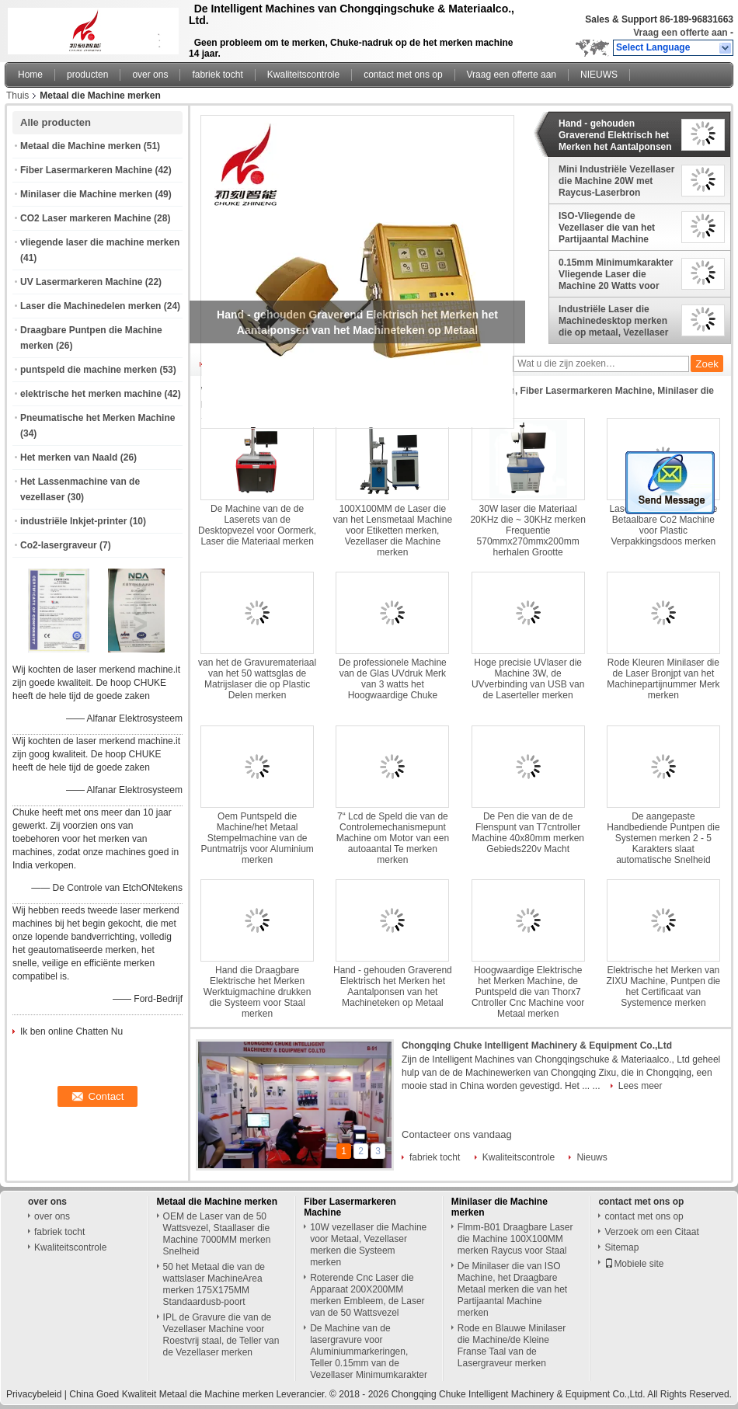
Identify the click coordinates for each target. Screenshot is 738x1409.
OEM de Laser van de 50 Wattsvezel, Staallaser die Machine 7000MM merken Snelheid (217, 1234)
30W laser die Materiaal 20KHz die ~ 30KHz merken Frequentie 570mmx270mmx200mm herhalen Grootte (527, 530)
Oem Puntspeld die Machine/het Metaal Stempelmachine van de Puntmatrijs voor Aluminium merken (256, 838)
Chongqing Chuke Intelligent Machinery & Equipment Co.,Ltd (537, 1045)
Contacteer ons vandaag (457, 1134)
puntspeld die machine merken (88, 369)
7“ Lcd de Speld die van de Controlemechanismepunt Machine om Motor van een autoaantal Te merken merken (392, 838)
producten (87, 74)
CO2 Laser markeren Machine (85, 218)
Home (30, 74)
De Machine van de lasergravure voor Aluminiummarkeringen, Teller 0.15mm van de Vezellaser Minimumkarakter (368, 1351)
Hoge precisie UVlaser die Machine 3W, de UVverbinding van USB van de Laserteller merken (528, 679)
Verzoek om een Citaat (651, 1231)
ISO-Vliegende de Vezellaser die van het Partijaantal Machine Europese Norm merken (611, 227)
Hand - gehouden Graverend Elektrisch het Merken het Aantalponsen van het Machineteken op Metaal (615, 135)
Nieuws (591, 1157)
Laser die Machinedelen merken (90, 306)
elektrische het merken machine (91, 393)
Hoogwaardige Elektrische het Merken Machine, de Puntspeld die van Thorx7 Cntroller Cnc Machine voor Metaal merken (528, 992)
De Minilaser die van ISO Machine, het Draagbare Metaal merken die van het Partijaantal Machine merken (512, 1289)
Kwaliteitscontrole (303, 74)
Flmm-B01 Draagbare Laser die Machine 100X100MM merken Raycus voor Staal (515, 1239)
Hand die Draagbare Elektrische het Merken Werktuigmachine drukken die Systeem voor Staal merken (258, 992)
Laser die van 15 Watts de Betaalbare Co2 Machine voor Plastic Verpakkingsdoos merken (663, 525)
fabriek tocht (217, 74)
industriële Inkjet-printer (73, 521)
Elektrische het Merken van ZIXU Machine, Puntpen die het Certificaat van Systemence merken (664, 986)
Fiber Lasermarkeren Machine (86, 170)
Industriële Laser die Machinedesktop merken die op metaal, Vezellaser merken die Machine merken (613, 321)
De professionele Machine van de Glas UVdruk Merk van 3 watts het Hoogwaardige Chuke (393, 679)
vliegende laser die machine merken (99, 242)
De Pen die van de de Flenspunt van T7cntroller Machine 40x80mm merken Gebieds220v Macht (528, 832)
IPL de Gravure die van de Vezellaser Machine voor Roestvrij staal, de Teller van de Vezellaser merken (221, 1335)
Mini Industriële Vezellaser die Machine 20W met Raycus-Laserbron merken (616, 181)
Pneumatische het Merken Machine (97, 417)
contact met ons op (403, 74)
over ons (150, 74)
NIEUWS (599, 74)
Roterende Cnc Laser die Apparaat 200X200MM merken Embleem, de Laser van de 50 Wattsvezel (367, 1295)
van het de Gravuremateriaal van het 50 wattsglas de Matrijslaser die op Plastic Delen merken (257, 679)
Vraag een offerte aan (680, 32)
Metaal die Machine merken (80, 146)
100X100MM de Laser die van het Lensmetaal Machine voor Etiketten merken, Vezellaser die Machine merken (392, 530)
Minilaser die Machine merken (86, 194)
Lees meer (640, 1085)
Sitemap (621, 1247)
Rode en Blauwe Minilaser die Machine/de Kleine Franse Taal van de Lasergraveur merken (512, 1346)
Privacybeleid (33, 1394)
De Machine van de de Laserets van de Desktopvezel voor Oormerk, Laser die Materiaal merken (257, 525)
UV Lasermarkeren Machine (81, 282)
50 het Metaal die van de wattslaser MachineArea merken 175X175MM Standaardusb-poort (214, 1284)
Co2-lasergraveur (58, 545)
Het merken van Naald (68, 457)
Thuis (17, 95)
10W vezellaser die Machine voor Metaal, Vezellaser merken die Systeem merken (368, 1245)
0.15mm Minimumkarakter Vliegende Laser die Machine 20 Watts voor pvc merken (616, 274)
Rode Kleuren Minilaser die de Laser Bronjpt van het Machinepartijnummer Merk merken (663, 679)
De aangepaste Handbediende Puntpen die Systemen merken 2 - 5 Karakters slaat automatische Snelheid (663, 838)
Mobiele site (633, 1263)
